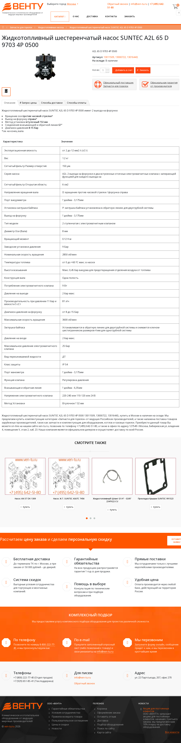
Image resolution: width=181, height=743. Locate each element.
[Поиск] (178, 12)
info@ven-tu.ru (139, 4)
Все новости (172, 732)
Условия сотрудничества (66, 712)
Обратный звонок (117, 4)
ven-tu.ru (9, 726)
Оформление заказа (108, 712)
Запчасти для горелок (21, 27)
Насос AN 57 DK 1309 (25, 498)
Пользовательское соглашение (70, 720)
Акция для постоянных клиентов (156, 710)
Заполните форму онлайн (149, 644)
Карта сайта (104, 732)
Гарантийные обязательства (68, 708)
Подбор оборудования (110, 724)
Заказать (129, 16)
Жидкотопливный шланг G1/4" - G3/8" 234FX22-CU (112, 500)
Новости (57, 728)
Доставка (92, 16)
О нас (76, 16)
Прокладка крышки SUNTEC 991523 (155, 498)
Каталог (59, 16)
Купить (25, 507)
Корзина (102, 708)
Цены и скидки (60, 724)
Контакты (111, 16)
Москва (71, 4)
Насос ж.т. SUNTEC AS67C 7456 (68, 498)
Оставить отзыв (106, 716)
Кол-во (95, 70)
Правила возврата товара (67, 716)
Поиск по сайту (106, 728)
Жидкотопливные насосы (51, 27)
